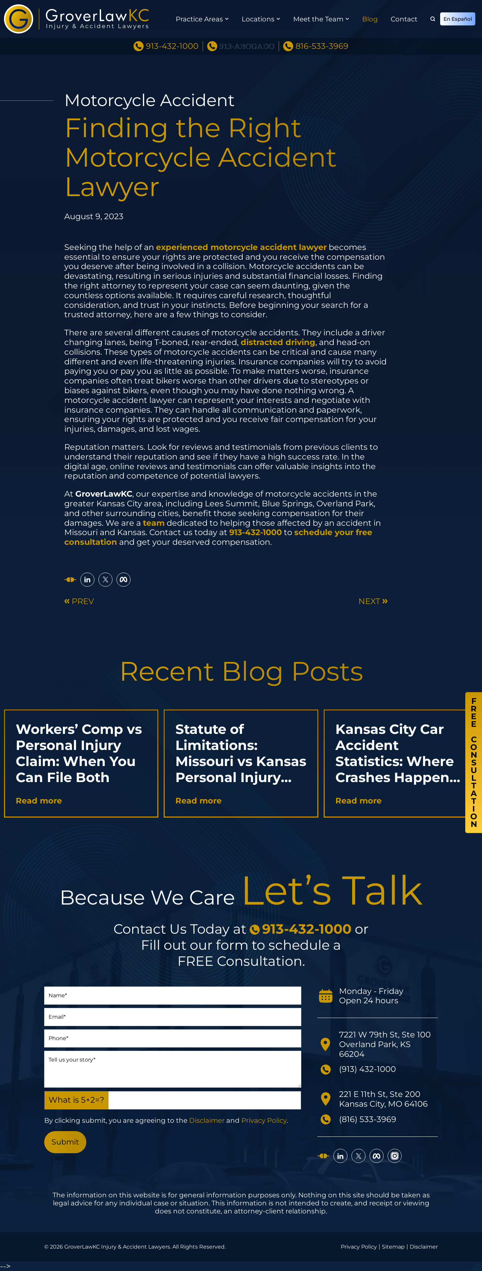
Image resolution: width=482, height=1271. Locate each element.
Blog (370, 19)
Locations (258, 19)
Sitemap (393, 1247)
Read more (39, 801)
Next (373, 601)
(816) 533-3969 (367, 1119)
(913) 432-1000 (367, 1069)
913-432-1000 (172, 46)
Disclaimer (207, 1120)
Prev (79, 601)
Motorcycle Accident (149, 100)
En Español (458, 19)
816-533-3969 (322, 46)
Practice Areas (199, 19)
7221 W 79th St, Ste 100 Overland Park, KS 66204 (385, 1044)
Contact (404, 19)
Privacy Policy (264, 1120)
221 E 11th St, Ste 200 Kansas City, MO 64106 (383, 1099)
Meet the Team (318, 19)
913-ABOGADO (247, 46)
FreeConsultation (473, 762)
